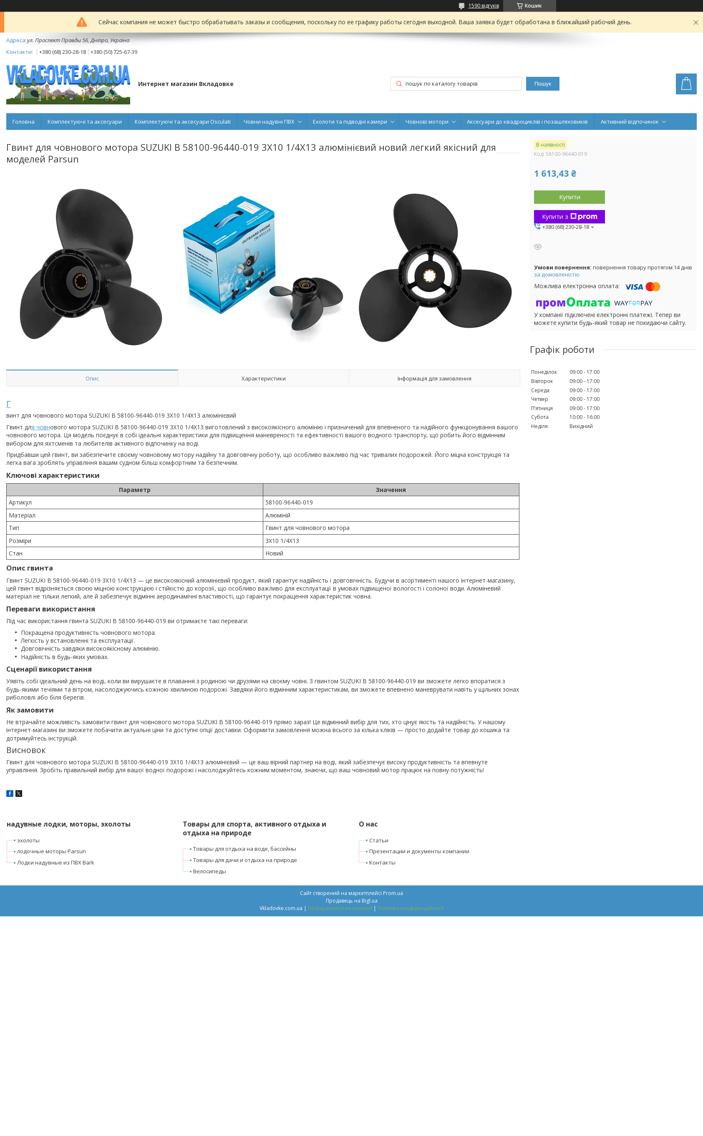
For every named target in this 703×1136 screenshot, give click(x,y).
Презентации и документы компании (419, 851)
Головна (24, 121)
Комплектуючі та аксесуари (85, 121)
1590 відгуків (484, 5)
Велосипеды (209, 871)
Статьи (378, 840)
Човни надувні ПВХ (269, 121)
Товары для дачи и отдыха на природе (245, 860)
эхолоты (28, 840)
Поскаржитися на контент (340, 908)
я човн (40, 427)
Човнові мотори (427, 121)
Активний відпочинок (630, 121)
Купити (569, 197)
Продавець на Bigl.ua (352, 900)
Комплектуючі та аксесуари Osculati (183, 121)
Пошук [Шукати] (542, 84)
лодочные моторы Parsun (51, 851)
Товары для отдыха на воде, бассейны (244, 848)
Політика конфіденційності (411, 908)
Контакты (382, 862)
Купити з (569, 216)
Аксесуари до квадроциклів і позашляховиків (527, 121)
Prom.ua (393, 893)
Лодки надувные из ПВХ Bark (55, 862)
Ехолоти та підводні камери (350, 121)
